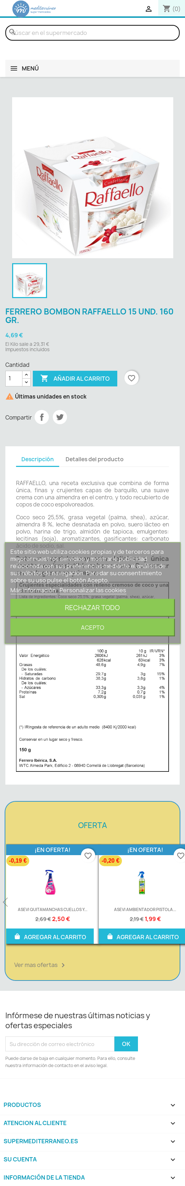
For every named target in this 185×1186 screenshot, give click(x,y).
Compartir (42, 417)
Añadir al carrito (75, 378)
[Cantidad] (13, 378)
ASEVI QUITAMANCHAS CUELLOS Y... (52, 909)
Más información (33, 590)
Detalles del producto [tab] (95, 459)
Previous (6, 902)
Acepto (92, 627)
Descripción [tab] (37, 459)
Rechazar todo (92, 607)
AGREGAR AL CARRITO (50, 936)
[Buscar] (92, 33)
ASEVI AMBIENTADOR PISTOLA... (145, 909)
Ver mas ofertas (40, 965)
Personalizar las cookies (93, 590)
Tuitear (60, 417)
